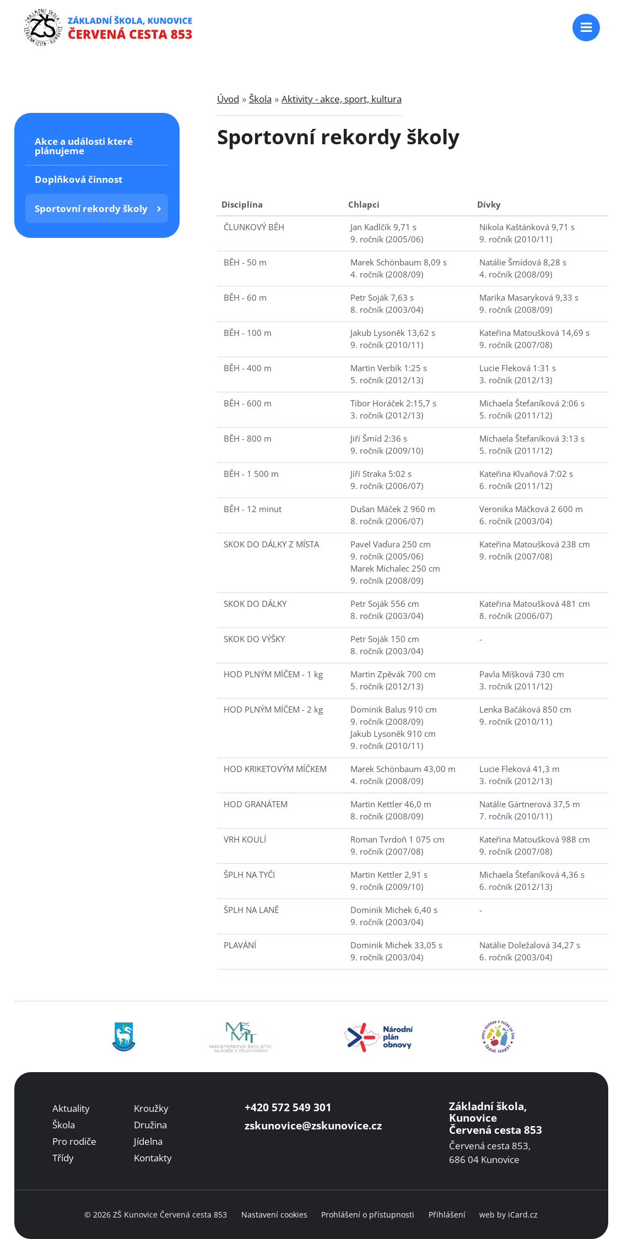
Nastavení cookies (274, 1214)
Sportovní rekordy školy (91, 208)
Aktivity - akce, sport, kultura (342, 99)
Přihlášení (447, 1214)
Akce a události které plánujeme (84, 146)
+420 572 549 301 (288, 1107)
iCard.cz (523, 1214)
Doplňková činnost (78, 179)
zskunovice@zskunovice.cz (313, 1125)
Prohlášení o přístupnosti (367, 1214)
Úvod (228, 99)
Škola (260, 99)
